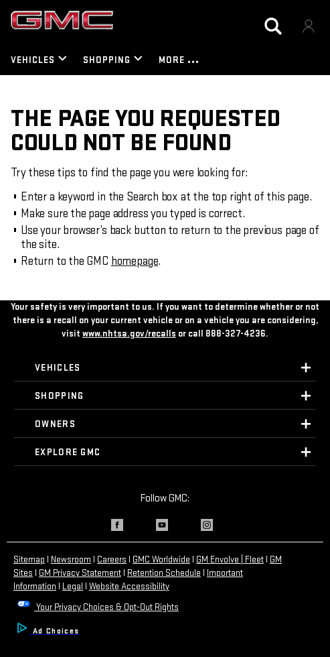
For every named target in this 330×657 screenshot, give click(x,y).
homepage (135, 261)
